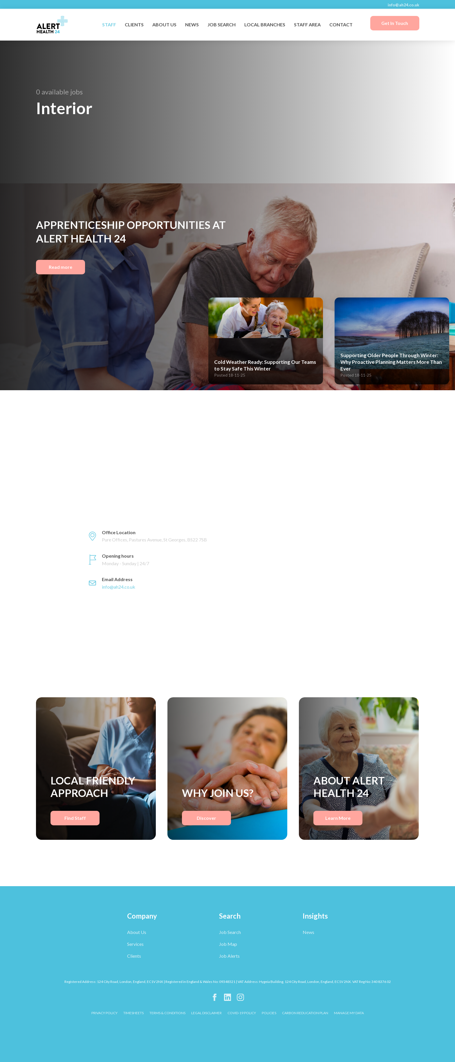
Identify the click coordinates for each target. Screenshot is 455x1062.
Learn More (338, 818)
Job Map (228, 944)
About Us (136, 932)
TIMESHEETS (133, 1013)
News (308, 932)
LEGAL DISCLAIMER (206, 1013)
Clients (134, 956)
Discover (206, 818)
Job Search (230, 932)
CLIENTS (134, 24)
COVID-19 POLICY (242, 1013)
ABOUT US (164, 24)
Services (135, 944)
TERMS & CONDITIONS (167, 1013)
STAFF (109, 24)
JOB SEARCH (221, 24)
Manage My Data (349, 1013)
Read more (60, 267)
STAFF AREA (307, 24)
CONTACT (341, 24)
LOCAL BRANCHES (264, 24)
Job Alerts (229, 956)
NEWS (192, 24)
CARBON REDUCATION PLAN (305, 1013)
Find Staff (75, 818)
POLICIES (269, 1013)
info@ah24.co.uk (403, 4)
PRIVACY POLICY (104, 1013)
